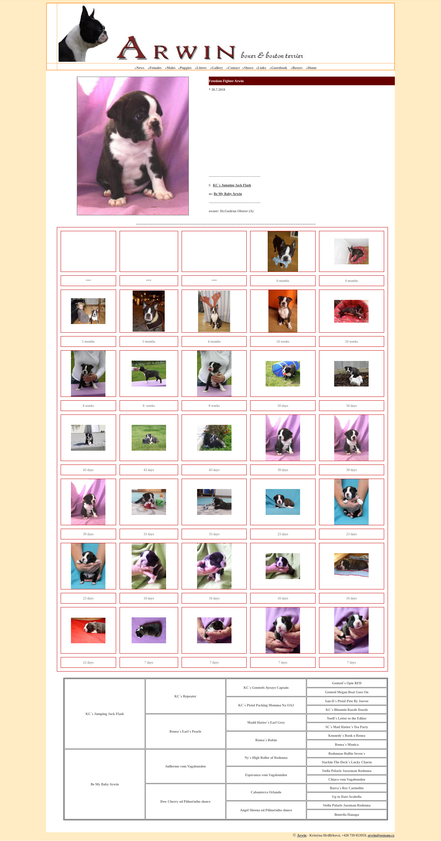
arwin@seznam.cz (381, 835)
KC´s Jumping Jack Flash (232, 185)
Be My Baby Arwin (228, 194)
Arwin (301, 835)
